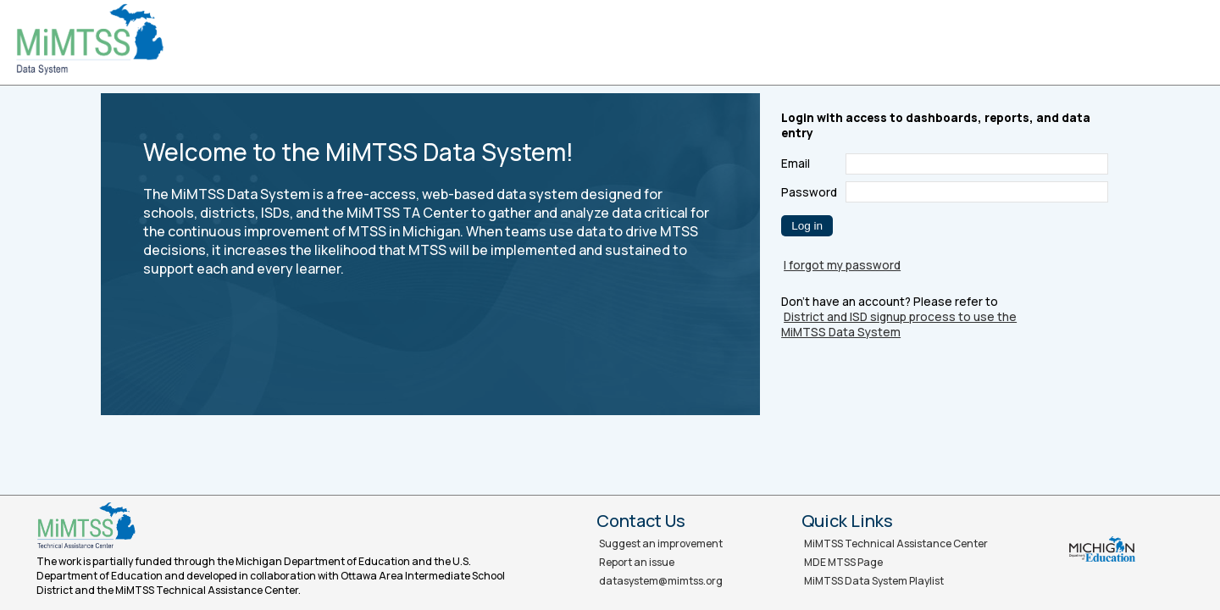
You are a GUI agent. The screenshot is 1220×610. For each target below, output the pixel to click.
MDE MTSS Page (843, 562)
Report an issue (636, 562)
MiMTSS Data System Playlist (874, 581)
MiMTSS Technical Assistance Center (896, 543)
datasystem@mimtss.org (661, 581)
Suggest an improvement (661, 543)
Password (809, 192)
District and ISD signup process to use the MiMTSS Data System (899, 324)
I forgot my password (842, 265)
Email (795, 163)
